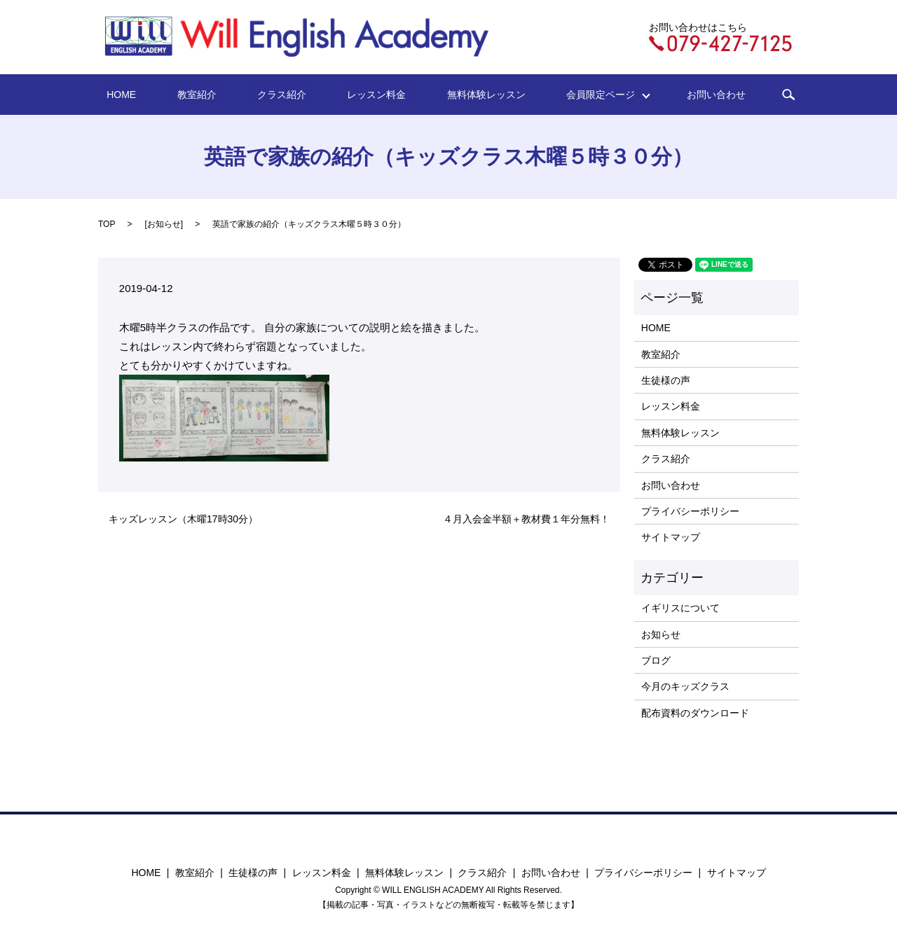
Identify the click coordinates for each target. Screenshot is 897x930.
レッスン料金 (372, 94)
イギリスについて (680, 607)
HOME (169, 94)
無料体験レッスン (464, 94)
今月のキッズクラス (685, 686)
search (732, 94)
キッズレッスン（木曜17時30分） (183, 519)
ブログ (656, 660)
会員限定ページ (566, 94)
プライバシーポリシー (690, 511)
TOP (106, 224)
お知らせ (164, 224)
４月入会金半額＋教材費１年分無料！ (526, 519)
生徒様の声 (665, 380)
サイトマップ (670, 537)
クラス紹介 (295, 94)
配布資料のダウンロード (695, 713)
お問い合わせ (668, 94)
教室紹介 (227, 94)
